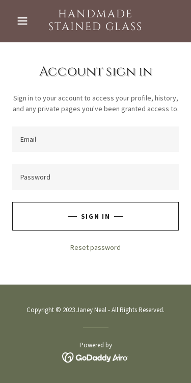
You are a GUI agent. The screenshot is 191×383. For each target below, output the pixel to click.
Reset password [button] (95, 247)
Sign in (95, 216)
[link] (95, 21)
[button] (24, 21)
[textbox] (95, 139)
